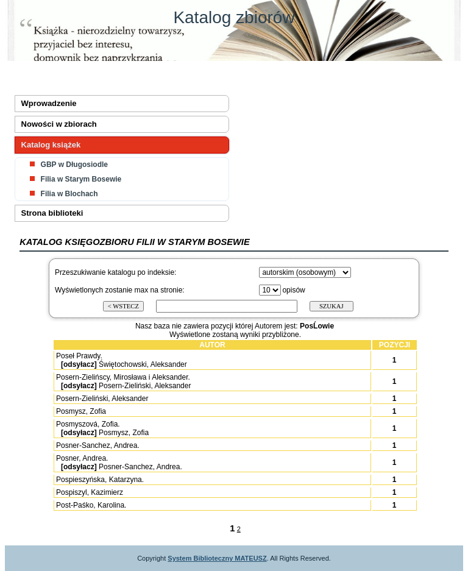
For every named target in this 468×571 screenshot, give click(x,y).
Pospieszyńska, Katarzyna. (100, 479)
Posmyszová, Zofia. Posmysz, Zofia (102, 428)
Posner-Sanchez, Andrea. (98, 445)
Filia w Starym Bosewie (81, 179)
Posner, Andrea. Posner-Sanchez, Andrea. (118, 462)
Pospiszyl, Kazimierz (89, 492)
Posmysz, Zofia (81, 411)
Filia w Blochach (69, 194)
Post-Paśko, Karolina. (91, 505)
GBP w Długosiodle (74, 164)
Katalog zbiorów (233, 17)
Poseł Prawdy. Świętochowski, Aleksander (121, 360)
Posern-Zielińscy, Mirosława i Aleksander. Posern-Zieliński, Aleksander (123, 381)
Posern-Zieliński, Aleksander (102, 398)
